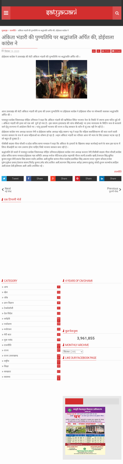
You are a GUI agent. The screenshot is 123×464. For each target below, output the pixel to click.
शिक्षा (6, 366)
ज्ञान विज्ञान (9, 302)
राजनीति (117, 171)
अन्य (6, 287)
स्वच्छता (7, 371)
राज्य (6, 350)
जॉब (6, 297)
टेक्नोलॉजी (8, 308)
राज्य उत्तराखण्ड (11, 355)
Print (106, 51)
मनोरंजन (7, 329)
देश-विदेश (8, 313)
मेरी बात (7, 334)
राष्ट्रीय (6, 361)
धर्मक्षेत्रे (7, 318)
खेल (6, 292)
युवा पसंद (8, 339)
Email (116, 51)
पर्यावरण (8, 324)
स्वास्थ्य (7, 376)
